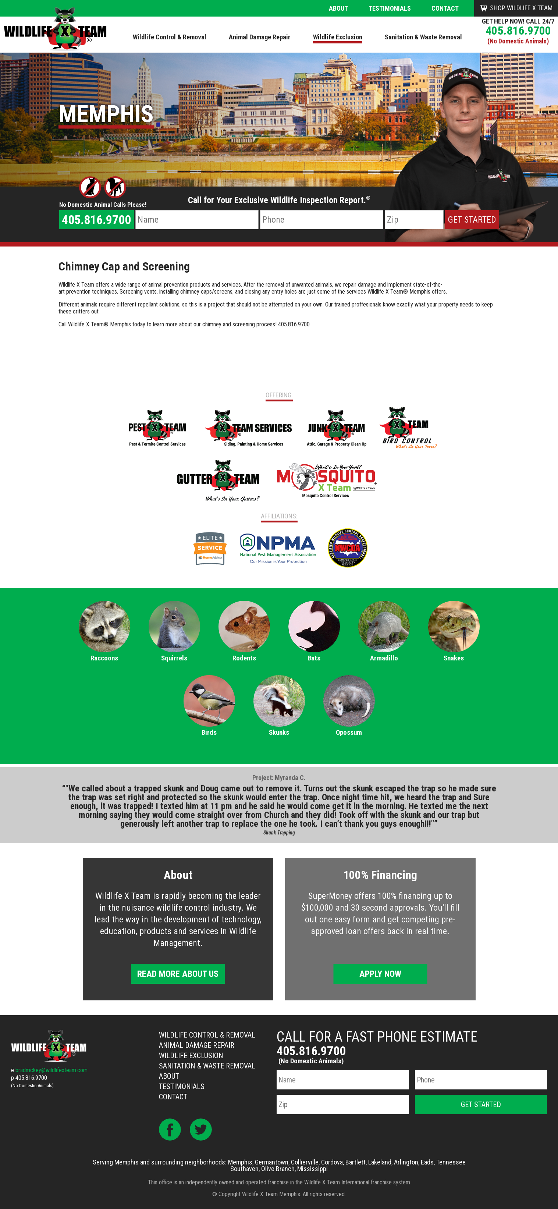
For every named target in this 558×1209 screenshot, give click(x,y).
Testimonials (390, 8)
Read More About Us (177, 974)
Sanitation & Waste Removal (207, 1065)
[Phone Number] (321, 219)
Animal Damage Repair (196, 1045)
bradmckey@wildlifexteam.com (51, 1070)
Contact (445, 8)
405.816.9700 (518, 31)
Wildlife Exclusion (191, 1055)
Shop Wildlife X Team (521, 8)
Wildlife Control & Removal (207, 1035)
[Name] (197, 219)
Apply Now (380, 974)
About (338, 8)
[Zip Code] (414, 219)
